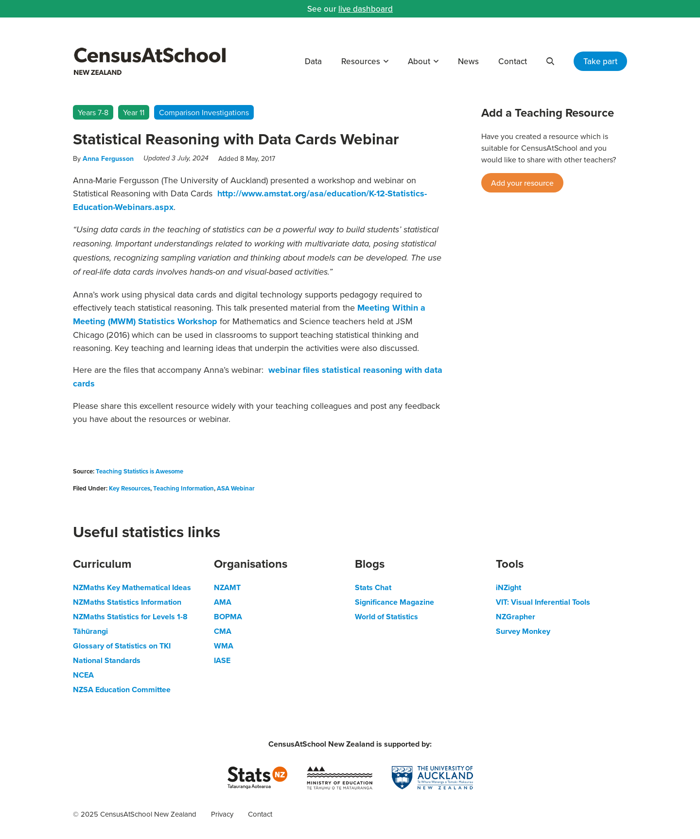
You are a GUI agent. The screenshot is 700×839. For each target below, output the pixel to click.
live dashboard (365, 9)
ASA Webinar (236, 488)
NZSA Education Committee (122, 689)
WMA (223, 645)
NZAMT (227, 587)
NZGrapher (515, 616)
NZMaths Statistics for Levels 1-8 (130, 616)
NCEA (83, 675)
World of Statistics (386, 616)
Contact (512, 61)
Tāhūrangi (90, 631)
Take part (600, 61)
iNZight (508, 587)
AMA (222, 602)
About (419, 61)
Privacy (222, 814)
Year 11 (133, 112)
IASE (222, 660)
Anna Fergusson (108, 158)
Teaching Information (183, 488)
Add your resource (522, 182)
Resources (360, 61)
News (468, 61)
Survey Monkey (523, 631)
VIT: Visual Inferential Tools (543, 602)
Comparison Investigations (204, 112)
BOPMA (228, 616)
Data (313, 61)
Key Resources (129, 488)
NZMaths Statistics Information (127, 602)
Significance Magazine (394, 602)
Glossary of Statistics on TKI (122, 645)
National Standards (106, 660)
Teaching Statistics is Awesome (139, 471)
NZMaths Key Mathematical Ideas (132, 587)
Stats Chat (373, 587)
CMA (222, 631)
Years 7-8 (93, 112)
